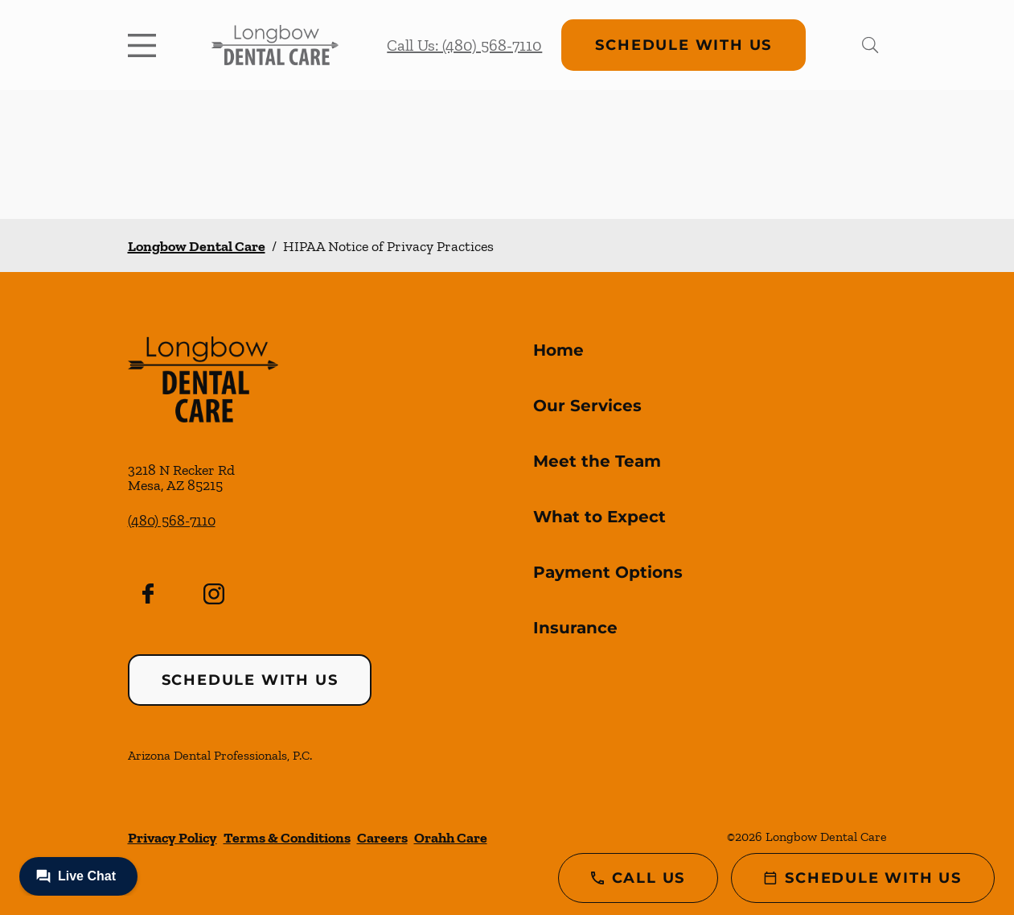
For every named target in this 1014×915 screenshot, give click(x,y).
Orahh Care (450, 838)
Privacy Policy (172, 838)
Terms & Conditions (287, 838)
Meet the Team (597, 461)
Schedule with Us (683, 45)
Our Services (587, 405)
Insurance (575, 627)
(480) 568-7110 (172, 521)
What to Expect (599, 516)
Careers (382, 838)
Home (558, 350)
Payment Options (608, 572)
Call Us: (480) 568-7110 (464, 45)
